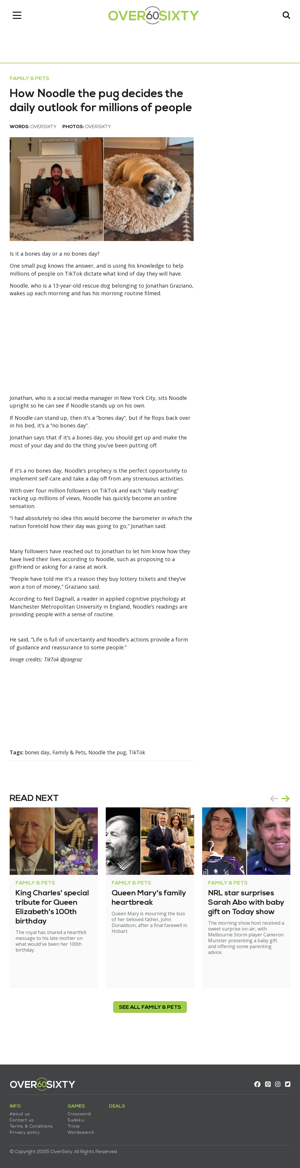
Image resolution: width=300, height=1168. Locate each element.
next (283, 820)
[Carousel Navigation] (277, 820)
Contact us (24, 1118)
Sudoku (78, 1118)
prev (272, 820)
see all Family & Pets (150, 1029)
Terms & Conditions (33, 1125)
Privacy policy (27, 1131)
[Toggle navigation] (19, 16)
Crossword (81, 1112)
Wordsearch (83, 1131)
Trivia (76, 1125)
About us (22, 1112)
